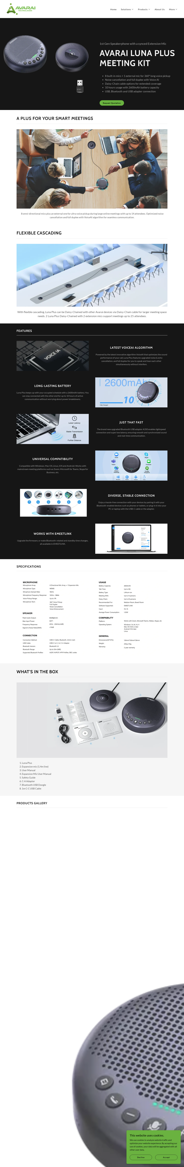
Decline (140, 1157)
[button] (127, 9)
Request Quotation (112, 103)
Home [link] (113, 9)
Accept (166, 1157)
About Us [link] (160, 9)
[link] (21, 8)
